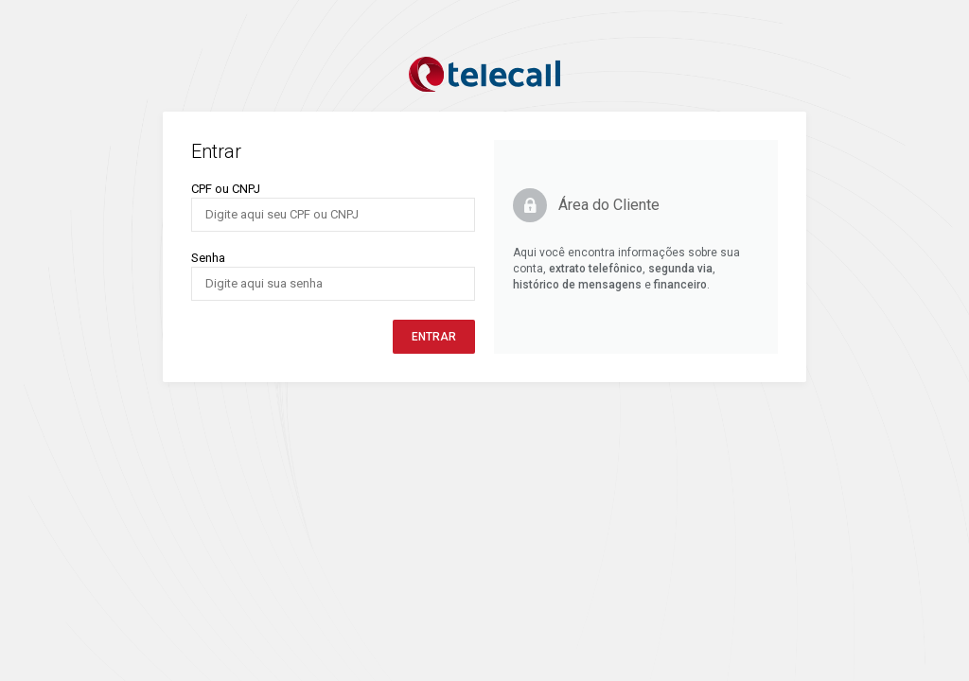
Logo (484, 75)
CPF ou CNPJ (225, 189)
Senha (208, 258)
